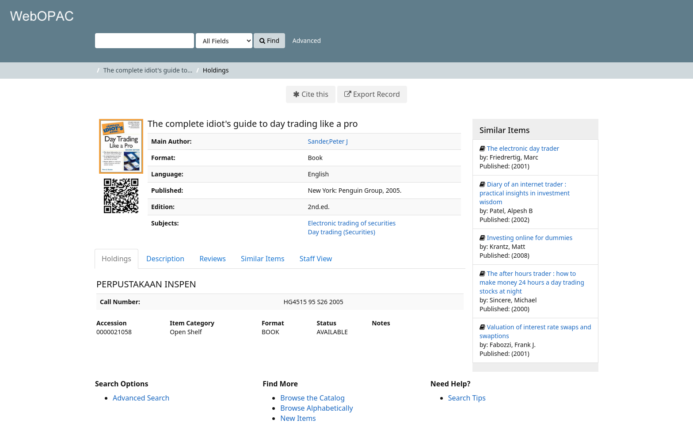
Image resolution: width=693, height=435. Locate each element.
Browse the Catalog (312, 398)
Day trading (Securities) (341, 232)
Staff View (316, 258)
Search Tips (467, 398)
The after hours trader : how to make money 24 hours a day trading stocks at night (532, 282)
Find (269, 40)
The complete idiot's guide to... (147, 70)
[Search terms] (144, 40)
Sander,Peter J (328, 141)
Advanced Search (141, 398)
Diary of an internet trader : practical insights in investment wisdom (525, 193)
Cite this (314, 94)
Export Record (376, 94)
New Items (298, 418)
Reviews (212, 258)
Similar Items (263, 258)
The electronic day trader (523, 148)
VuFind (28, 13)
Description (165, 258)
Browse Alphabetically (316, 408)
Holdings (116, 258)
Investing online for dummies (530, 237)
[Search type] (224, 40)
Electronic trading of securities (352, 223)
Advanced (307, 40)
